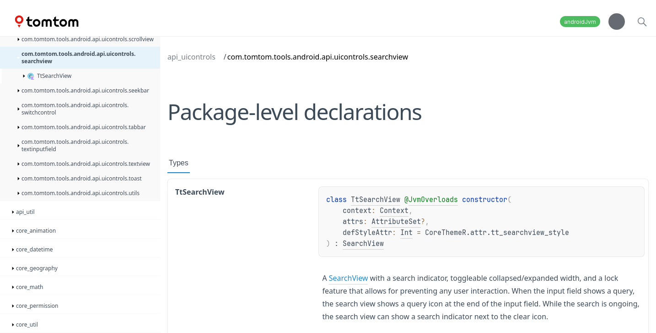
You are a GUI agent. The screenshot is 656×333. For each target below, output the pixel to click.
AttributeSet (396, 221)
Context (394, 210)
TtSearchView (375, 199)
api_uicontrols (191, 57)
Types (178, 163)
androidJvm (580, 21)
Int (406, 232)
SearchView (363, 243)
